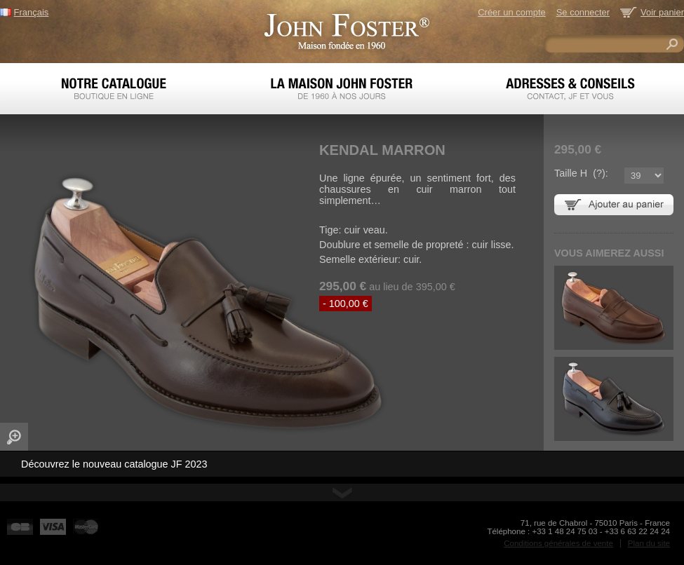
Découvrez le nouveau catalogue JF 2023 (114, 464)
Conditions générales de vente (558, 543)
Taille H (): (581, 173)
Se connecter (583, 12)
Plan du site (649, 543)
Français (31, 12)
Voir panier (662, 12)
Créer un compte (511, 12)
